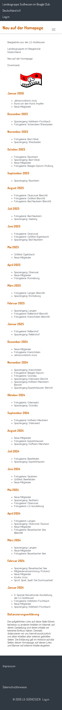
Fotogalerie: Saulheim (25, 476)
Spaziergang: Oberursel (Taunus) (31, 524)
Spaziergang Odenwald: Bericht (31, 379)
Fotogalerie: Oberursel (26, 234)
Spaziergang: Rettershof (27, 334)
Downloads (13, 65)
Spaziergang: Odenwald (27, 423)
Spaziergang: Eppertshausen (29, 461)
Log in (5, 17)
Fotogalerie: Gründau (25, 376)
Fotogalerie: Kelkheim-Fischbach (31, 601)
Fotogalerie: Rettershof (26, 331)
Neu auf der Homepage (22, 27)
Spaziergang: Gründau (26, 405)
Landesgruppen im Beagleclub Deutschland (24, 50)
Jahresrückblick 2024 (25, 355)
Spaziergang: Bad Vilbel (27, 160)
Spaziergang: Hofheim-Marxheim (31, 444)
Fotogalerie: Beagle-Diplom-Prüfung (33, 166)
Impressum (9, 666)
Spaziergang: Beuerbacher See (30, 568)
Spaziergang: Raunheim (26, 180)
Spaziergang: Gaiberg (25, 219)
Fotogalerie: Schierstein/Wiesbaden (33, 124)
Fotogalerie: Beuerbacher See (30, 529)
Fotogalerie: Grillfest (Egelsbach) (31, 236)
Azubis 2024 (20, 577)
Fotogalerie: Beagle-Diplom (29, 373)
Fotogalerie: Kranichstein (27, 352)
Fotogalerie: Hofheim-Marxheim (31, 420)
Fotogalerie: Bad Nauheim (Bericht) (32, 201)
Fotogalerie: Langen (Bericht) (29, 293)
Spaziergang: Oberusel (26, 272)
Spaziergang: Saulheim (26, 500)
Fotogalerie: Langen (24, 521)
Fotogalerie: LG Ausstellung (29, 506)
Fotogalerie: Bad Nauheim (28, 216)
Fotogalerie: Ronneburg (27, 278)
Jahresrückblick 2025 (25, 100)
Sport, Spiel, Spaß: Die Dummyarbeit (33, 580)
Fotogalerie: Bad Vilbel (26, 139)
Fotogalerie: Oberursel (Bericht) (31, 195)
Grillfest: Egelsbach (24, 254)
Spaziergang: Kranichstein (27, 370)
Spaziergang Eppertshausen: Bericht (33, 387)
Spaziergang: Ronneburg (27, 296)
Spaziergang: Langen (25, 310)
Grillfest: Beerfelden (24, 479)
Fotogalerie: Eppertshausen (28, 441)
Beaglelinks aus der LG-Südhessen (26, 42)
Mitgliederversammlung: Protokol (32, 571)
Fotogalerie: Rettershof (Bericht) (31, 313)
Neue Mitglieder (22, 106)
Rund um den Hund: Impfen (29, 103)
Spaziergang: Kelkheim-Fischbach (32, 121)
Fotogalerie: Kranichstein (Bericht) (32, 316)
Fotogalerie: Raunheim (26, 157)
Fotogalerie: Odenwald (26, 402)
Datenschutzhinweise (15, 687)
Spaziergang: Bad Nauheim (28, 239)
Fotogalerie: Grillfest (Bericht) (29, 198)
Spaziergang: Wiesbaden (27, 142)
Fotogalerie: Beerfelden (26, 458)
